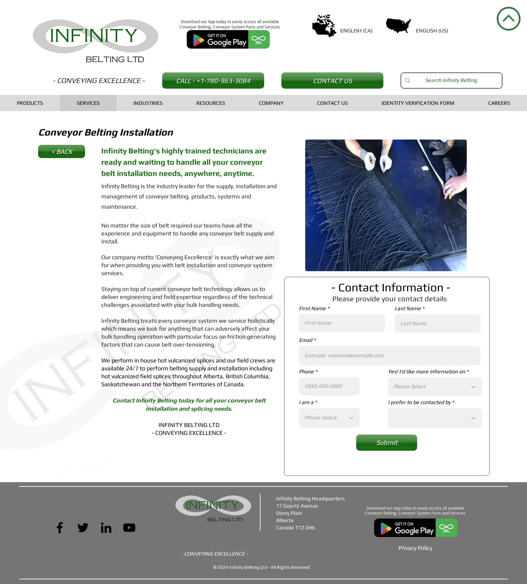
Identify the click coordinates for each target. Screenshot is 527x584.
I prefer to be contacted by (419, 402)
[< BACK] (61, 151)
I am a (306, 402)
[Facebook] (59, 527)
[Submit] (386, 443)
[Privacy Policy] (415, 548)
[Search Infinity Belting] (451, 80)
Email (305, 340)
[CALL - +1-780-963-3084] (213, 80)
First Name (312, 308)
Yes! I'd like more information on (426, 371)
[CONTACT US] (332, 80)
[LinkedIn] (106, 527)
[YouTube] (129, 527)
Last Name (408, 308)
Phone (306, 371)
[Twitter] (82, 527)
